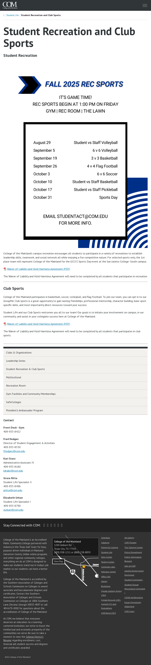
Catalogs (105, 542)
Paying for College (109, 547)
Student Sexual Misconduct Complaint (134, 586)
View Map (58, 561)
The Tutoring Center (133, 547)
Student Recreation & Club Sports (25, 369)
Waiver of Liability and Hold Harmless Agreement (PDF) (38, 269)
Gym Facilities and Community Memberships (31, 393)
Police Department (133, 552)
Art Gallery (129, 537)
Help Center (106, 557)
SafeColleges (13, 402)
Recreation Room (16, 385)
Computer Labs (108, 567)
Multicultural (13, 377)
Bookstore (105, 586)
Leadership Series (15, 360)
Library (104, 581)
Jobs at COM (129, 566)
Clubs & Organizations (19, 352)
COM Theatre (130, 542)
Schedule (105, 537)
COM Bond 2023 (108, 613)
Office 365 (106, 576)
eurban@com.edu (13, 509)
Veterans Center (108, 571)
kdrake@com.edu (13, 470)
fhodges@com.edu (14, 451)
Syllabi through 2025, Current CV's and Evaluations (111, 604)
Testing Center (107, 562)
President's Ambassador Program (24, 410)
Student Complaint (133, 580)
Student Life (12, 15)
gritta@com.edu (12, 490)
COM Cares (129, 611)
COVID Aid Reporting (133, 597)
